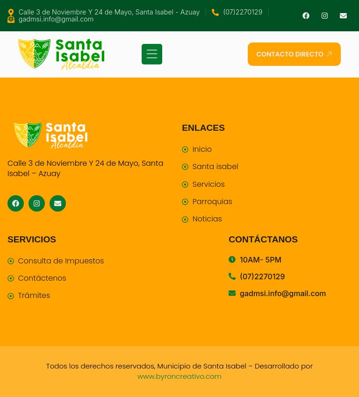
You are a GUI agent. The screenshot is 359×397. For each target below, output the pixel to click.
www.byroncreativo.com (179, 376)
